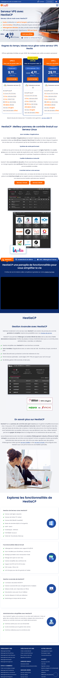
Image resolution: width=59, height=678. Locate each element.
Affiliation (43, 672)
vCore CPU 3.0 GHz (9, 93)
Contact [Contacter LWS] (42, 1)
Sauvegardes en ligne (46, 651)
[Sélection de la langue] (56, 1)
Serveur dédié (24, 674)
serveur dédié (46, 118)
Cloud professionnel (46, 655)
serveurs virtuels (39, 442)
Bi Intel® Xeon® (7, 91)
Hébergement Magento (7, 676)
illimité (8, 105)
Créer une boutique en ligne (8, 668)
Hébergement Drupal (6, 659)
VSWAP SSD (9, 99)
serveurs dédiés (25, 442)
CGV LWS (43, 664)
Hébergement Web (5, 651)
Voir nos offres (27, 34)
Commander (12, 79)
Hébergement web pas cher (8, 657)
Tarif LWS (43, 676)
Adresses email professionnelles (29, 666)
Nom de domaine (10, 110)
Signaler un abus (45, 666)
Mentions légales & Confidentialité (49, 668)
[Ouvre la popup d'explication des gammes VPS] (51, 118)
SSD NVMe (9, 102)
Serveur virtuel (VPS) (26, 672)
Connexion (50, 1)
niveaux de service (46, 333)
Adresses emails (25, 664)
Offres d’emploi (45, 670)
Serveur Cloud (24, 677)
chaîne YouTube (49, 272)
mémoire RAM (9, 96)
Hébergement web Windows (8, 655)
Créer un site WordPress (27, 653)
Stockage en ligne (45, 653)
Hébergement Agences (7, 661)
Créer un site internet (26, 651)
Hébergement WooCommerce (8, 674)
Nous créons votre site (26, 655)
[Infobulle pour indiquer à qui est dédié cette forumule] (20, 63)
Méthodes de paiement (47, 674)
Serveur (8, 108)
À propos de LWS (45, 661)
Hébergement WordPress (7, 653)
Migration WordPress (26, 657)
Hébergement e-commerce (8, 672)
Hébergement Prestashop (7, 670)
